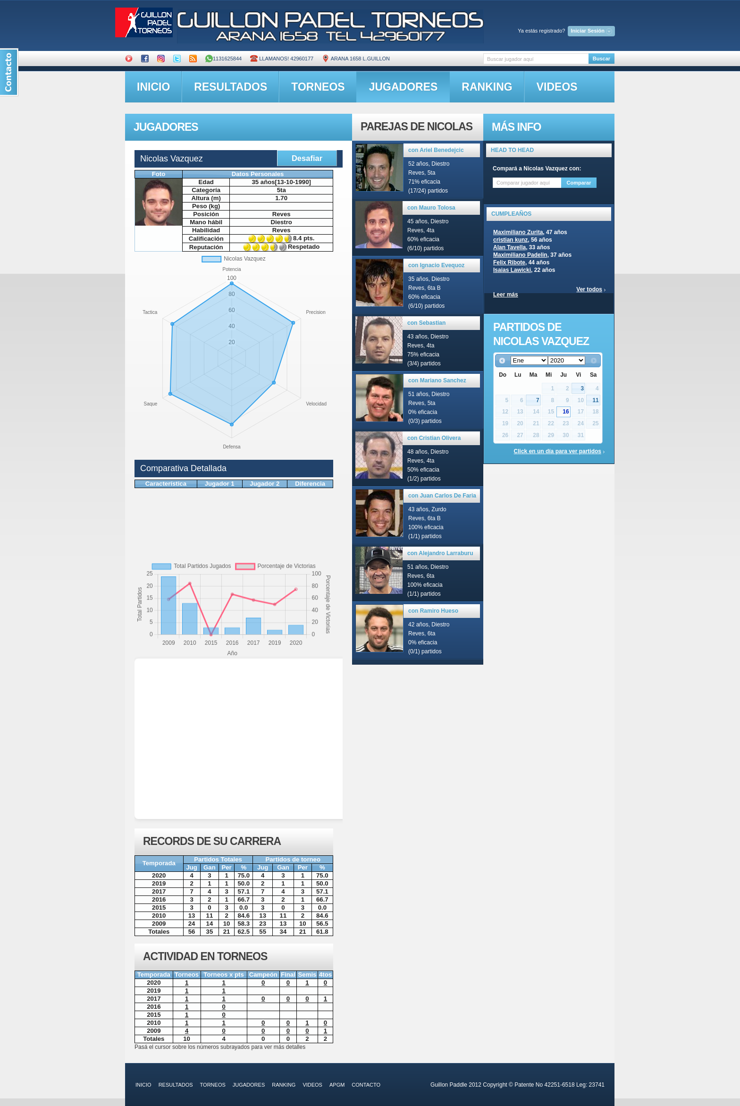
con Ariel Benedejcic (436, 150)
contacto (366, 1085)
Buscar (601, 58)
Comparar (579, 183)
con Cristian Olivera (434, 438)
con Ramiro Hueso (433, 611)
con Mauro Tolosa (431, 207)
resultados (230, 87)
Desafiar (307, 158)
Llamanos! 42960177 (281, 58)
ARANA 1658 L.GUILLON (356, 58)
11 (595, 400)
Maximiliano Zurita (518, 232)
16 (566, 411)
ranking (487, 87)
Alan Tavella (509, 247)
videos (557, 87)
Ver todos (589, 289)
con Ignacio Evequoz (436, 265)
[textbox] (536, 58)
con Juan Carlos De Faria (442, 495)
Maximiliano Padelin (520, 255)
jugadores (403, 87)
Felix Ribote (509, 262)
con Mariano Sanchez (437, 380)
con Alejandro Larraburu (440, 553)
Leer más (505, 294)
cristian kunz (510, 239)
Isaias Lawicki (512, 270)
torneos (318, 87)
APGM (337, 1085)
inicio (153, 87)
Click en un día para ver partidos (557, 451)
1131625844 (223, 58)
